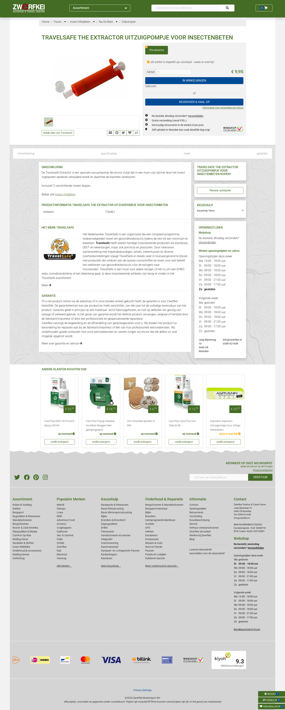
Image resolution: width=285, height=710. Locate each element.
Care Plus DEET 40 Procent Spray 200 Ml (59, 423)
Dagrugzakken (109, 523)
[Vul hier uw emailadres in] (218, 477)
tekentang (87, 273)
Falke (60, 539)
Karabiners (151, 535)
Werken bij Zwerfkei (200, 535)
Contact (193, 504)
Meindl (60, 504)
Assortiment (100, 8)
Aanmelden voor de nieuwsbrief (207, 553)
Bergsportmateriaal (156, 508)
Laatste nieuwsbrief (200, 549)
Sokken (17, 508)
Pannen (149, 550)
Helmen (149, 531)
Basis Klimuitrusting (112, 508)
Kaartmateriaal (109, 546)
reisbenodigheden (94, 238)
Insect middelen (65, 194)
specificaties (109, 153)
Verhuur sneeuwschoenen (204, 527)
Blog (191, 539)
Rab (59, 550)
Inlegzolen (107, 539)
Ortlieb (60, 543)
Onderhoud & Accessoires (27, 550)
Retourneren (196, 512)
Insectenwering (109, 543)
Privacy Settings (142, 690)
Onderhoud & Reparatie (164, 499)
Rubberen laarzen (155, 558)
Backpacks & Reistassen (115, 504)
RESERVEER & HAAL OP (194, 102)
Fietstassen (107, 531)
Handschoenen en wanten (116, 535)
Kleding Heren (20, 539)
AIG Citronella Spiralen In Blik (141, 423)
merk (187, 153)
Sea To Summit (65, 535)
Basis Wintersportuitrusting (116, 512)
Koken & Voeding (22, 504)
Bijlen (104, 516)
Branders (150, 516)
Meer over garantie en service (62, 343)
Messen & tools (153, 543)
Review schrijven (220, 190)
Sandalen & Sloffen (23, 543)
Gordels (149, 523)
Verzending (195, 516)
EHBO (180, 269)
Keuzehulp (109, 499)
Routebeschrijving (199, 520)
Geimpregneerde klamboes (160, 520)
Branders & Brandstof (113, 520)
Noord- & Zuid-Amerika (25, 527)
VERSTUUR (260, 477)
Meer (46, 285)
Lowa (60, 512)
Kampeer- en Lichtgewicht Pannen (120, 550)
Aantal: (151, 71)
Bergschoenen (21, 523)
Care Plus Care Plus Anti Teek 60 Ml (182, 423)
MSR (59, 516)
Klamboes (106, 558)
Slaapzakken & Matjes (25, 531)
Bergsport (18, 512)
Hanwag (61, 558)
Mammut (62, 554)
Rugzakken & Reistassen (26, 516)
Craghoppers (64, 527)
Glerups (61, 508)
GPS (147, 527)
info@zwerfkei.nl (232, 339)
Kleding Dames (21, 554)
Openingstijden (197, 508)
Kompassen (152, 539)
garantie (262, 153)
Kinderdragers (109, 554)
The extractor (154, 48)
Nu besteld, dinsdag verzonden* (177, 115)
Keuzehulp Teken (206, 210)
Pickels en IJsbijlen (155, 554)
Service (193, 523)
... (64, 21)
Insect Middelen (21, 546)
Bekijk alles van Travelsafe (57, 132)
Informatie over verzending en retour (222, 107)
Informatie (197, 499)
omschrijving (26, 153)
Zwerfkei (61, 546)
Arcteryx (61, 523)
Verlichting (19, 558)
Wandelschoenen (22, 520)
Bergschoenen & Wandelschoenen (164, 504)
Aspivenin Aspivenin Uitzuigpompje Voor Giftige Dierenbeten (225, 425)
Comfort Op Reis (22, 535)
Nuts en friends (153, 546)
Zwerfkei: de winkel (199, 531)
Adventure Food (66, 520)
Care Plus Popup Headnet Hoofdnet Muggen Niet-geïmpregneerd (100, 425)
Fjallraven (62, 531)
